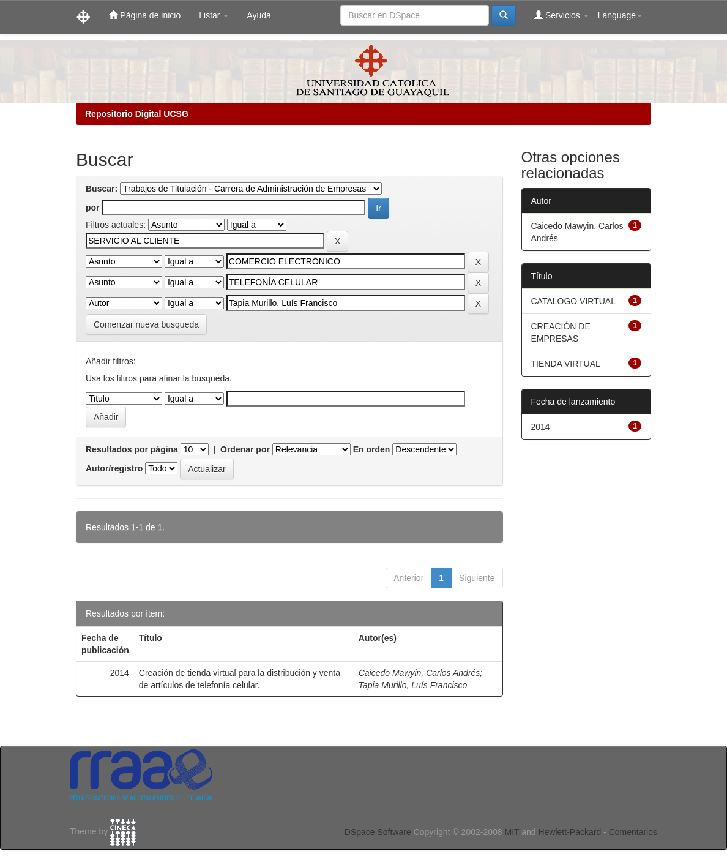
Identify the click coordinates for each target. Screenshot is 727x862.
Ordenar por (245, 449)
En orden (371, 449)
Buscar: (101, 188)
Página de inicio (145, 15)
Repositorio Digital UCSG (136, 114)
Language (620, 15)
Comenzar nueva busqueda (146, 324)
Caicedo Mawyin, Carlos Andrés (419, 673)
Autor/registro (114, 468)
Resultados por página (132, 449)
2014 (540, 427)
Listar (213, 15)
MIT (511, 832)
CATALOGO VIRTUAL (573, 301)
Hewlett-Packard (569, 832)
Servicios (561, 15)
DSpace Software (378, 832)
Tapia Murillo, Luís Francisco (413, 685)
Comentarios (633, 832)
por (93, 207)
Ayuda (258, 15)
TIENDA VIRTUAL (565, 364)
